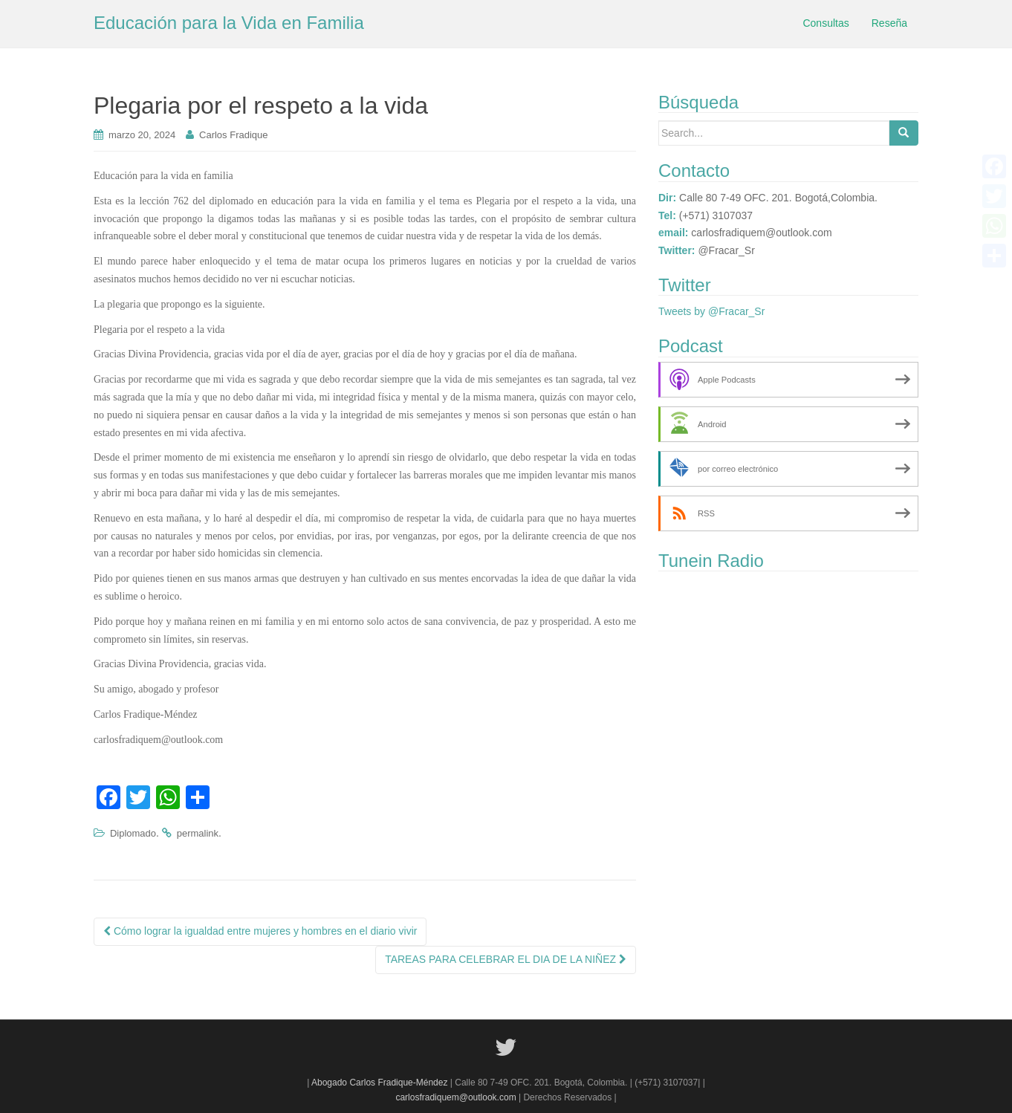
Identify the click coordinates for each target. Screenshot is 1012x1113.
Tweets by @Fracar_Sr (711, 311)
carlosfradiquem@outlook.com (455, 1097)
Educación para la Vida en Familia (229, 23)
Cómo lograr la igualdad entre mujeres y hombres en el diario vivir (260, 931)
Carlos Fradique (233, 134)
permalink (197, 833)
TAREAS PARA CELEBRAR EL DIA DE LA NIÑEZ (505, 959)
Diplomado (133, 833)
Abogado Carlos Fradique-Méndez (380, 1082)
